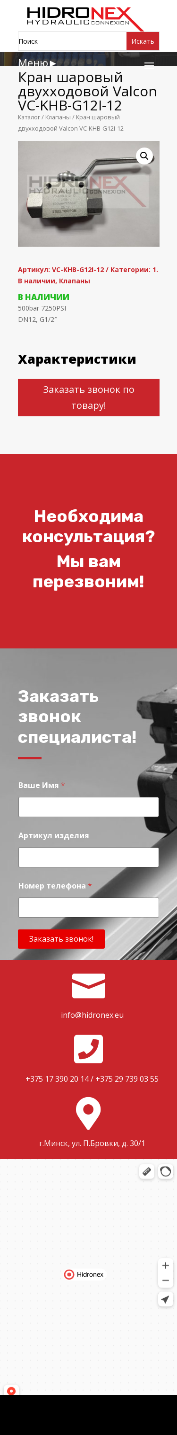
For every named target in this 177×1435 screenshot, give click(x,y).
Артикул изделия (53, 835)
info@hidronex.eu (92, 1015)
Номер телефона (55, 885)
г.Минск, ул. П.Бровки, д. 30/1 (92, 1143)
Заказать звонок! (61, 939)
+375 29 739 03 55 (127, 1079)
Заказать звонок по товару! (89, 397)
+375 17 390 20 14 (57, 1079)
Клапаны (58, 117)
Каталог (29, 117)
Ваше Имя (41, 785)
